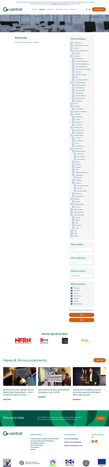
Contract (76, 293)
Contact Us (73, 9)
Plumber (77, 220)
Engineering (77, 56)
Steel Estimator (79, 58)
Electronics (78, 193)
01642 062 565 (77, 442)
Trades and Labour (79, 215)
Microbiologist (79, 133)
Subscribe (100, 418)
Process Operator (82, 191)
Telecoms (78, 207)
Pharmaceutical (78, 127)
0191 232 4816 (74, 439)
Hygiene (77, 201)
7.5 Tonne (78, 138)
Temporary (77, 288)
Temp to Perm (77, 296)
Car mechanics (79, 140)
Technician (78, 72)
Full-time (76, 301)
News (66, 9)
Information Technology (80, 111)
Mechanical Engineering (82, 64)
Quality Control (79, 130)
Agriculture (77, 106)
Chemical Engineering (81, 61)
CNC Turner (80, 154)
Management (77, 43)
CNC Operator (81, 159)
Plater (77, 170)
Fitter (76, 77)
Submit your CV (98, 9)
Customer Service (80, 98)
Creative (76, 48)
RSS (81, 320)
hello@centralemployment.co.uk (60, 4)
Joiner (77, 228)
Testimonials (59, 9)
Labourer (78, 217)
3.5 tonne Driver (79, 146)
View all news (99, 360)
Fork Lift (79, 178)
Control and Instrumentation (83, 69)
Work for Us (50, 9)
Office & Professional (79, 82)
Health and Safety (79, 212)
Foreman (77, 119)
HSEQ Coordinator (80, 85)
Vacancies (42, 9)
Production (78, 183)
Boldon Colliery (78, 304)
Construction (77, 114)
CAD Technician (79, 88)
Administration (79, 93)
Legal (75, 230)
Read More (7, 399)
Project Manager (80, 90)
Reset (81, 315)
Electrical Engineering (81, 66)
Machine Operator (80, 151)
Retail (75, 233)
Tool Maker (78, 180)
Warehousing (79, 175)
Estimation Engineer (80, 74)
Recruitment (78, 101)
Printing (79, 188)
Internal (76, 103)
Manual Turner (81, 156)
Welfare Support (78, 209)
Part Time (76, 298)
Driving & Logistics (79, 135)
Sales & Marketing (79, 204)
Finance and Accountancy (81, 45)
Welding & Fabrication (81, 172)
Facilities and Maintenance (81, 50)
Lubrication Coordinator (82, 80)
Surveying (78, 125)
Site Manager (79, 117)
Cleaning (77, 53)
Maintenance (79, 122)
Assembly (78, 167)
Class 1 (77, 143)
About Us (34, 9)
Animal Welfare (79, 109)
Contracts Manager (80, 95)
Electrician (78, 164)
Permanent (77, 290)
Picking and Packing (82, 185)
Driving (77, 162)
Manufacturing (78, 148)
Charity (76, 236)
